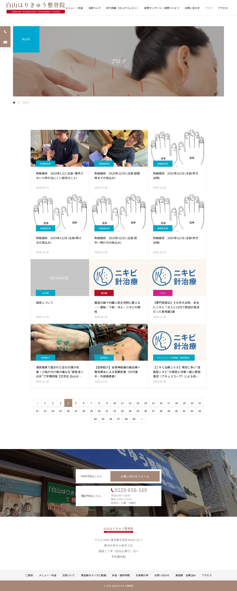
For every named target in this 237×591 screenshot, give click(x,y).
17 (168, 403)
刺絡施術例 (45, 163)
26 (68, 411)
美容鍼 (104, 292)
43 (199, 411)
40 (176, 411)
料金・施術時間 (121, 575)
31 (106, 411)
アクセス (223, 8)
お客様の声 (142, 575)
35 (137, 411)
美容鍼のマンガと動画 (93, 575)
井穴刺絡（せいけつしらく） (122, 8)
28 (83, 411)
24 (52, 411)
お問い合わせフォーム (135, 476)
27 (76, 411)
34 (130, 411)
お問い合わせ (192, 8)
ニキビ (162, 292)
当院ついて (94, 8)
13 (137, 403)
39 (168, 411)
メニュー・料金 (74, 8)
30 (99, 411)
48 (126, 419)
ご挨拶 (29, 575)
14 (145, 403)
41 (184, 411)
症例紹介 (45, 357)
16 (161, 403)
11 (122, 403)
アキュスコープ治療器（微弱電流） (174, 357)
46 (110, 419)
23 (45, 411)
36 (145, 411)
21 (199, 403)
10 (114, 403)
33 (122, 411)
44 (95, 419)
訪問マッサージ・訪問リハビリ (161, 8)
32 (114, 411)
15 (153, 403)
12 (130, 403)
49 (134, 419)
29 (91, 411)
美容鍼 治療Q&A (185, 575)
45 (103, 419)
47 (118, 419)
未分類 (45, 292)
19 (184, 403)
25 (60, 411)
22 (37, 411)
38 (161, 411)
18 (176, 403)
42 (192, 411)
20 (192, 403)
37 (153, 411)
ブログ (209, 8)
